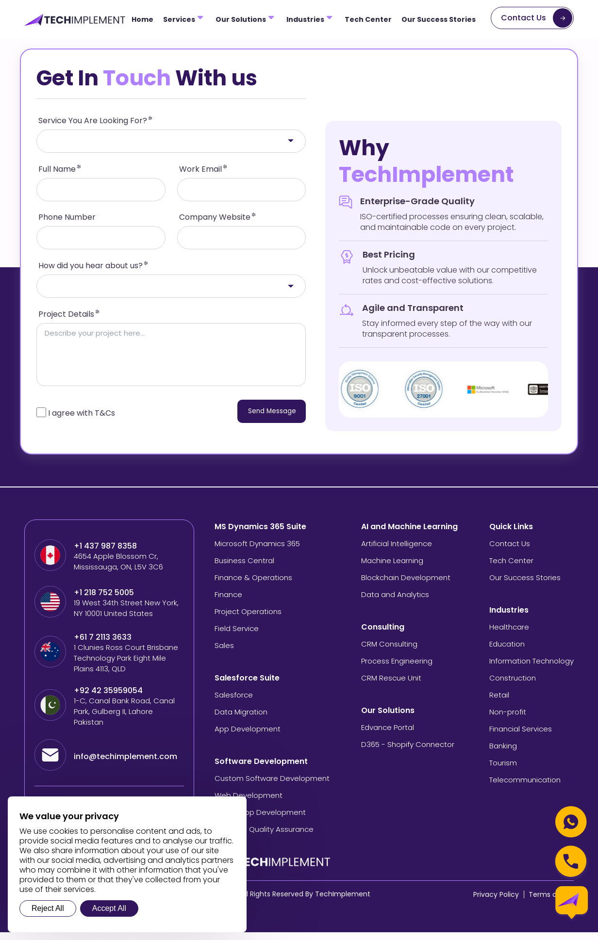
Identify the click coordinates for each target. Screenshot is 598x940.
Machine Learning (392, 568)
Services (179, 19)
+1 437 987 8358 (105, 554)
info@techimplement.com (125, 764)
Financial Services (520, 736)
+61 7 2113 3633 (103, 645)
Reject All (48, 908)
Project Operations (248, 619)
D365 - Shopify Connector (407, 752)
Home (142, 19)
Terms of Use (551, 902)
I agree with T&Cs (81, 420)
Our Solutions (241, 19)
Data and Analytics (395, 602)
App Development (248, 736)
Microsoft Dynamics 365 (257, 551)
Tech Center (368, 19)
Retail (499, 702)
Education (507, 652)
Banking (503, 753)
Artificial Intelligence (396, 551)
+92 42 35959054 (109, 698)
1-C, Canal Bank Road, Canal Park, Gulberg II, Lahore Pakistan (124, 719)
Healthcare (509, 635)
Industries (305, 19)
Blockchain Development (405, 585)
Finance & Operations (253, 585)
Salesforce (234, 702)
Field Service (237, 636)
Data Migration (241, 719)
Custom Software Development (272, 786)
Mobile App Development (260, 820)
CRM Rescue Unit (391, 686)
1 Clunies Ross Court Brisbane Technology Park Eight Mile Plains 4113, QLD (126, 665)
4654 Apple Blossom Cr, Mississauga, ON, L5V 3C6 (118, 569)
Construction (512, 686)
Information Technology (531, 669)
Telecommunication (525, 787)
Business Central (244, 568)
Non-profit (507, 719)
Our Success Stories (438, 19)
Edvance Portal (387, 735)
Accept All (109, 908)
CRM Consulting (389, 652)
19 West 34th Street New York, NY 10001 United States (126, 615)
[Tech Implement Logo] (75, 20)
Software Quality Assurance (264, 837)
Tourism (503, 770)
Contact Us (523, 17)
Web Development (248, 803)
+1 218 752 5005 (104, 600)
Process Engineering (396, 669)
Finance (228, 602)
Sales (224, 653)
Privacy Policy (496, 902)
